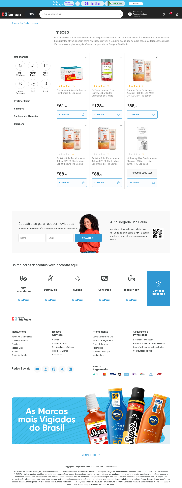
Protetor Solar (22, 101)
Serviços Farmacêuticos (63, 347)
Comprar (72, 114)
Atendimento (100, 331)
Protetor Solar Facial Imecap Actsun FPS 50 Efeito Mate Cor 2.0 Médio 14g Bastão (106, 161)
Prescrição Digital (60, 351)
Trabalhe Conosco (20, 340)
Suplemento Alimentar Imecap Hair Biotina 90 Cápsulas (71, 91)
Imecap (35, 23)
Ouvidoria (16, 344)
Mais (20, 69)
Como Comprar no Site (103, 337)
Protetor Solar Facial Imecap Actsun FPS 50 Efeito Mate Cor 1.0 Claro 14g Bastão (141, 93)
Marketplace (98, 355)
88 (132, 106)
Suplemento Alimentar (26, 116)
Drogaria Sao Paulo (20, 23)
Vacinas (55, 340)
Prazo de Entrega (100, 344)
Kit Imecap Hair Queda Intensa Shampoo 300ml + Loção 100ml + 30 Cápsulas (142, 161)
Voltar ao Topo (91, 454)
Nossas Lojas (17, 348)
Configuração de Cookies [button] (144, 351)
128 (98, 106)
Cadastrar (88, 238)
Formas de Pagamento (103, 340)
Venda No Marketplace (22, 337)
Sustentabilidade (19, 355)
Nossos (70, 333)
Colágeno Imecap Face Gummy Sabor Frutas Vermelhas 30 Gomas (107, 93)
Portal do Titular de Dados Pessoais (149, 343)
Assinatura (57, 354)
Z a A (45, 85)
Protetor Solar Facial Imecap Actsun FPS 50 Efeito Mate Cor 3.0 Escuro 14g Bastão (71, 161)
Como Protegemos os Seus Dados (148, 347)
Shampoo (19, 108)
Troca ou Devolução (101, 351)
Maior (45, 69)
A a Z (33, 85)
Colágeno (19, 124)
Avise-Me (142, 182)
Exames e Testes (60, 343)
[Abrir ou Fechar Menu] (30, 14)
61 (62, 106)
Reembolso (98, 348)
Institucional (19, 331)
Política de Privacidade (143, 340)
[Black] (91, 3)
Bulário (15, 351)
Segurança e (151, 333)
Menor (33, 69)
